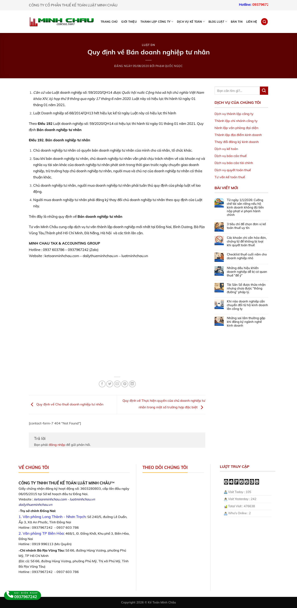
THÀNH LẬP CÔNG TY (156, 21)
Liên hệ (251, 21)
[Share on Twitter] (109, 384)
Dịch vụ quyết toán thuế (232, 170)
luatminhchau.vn (82, 499)
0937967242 (268, 4)
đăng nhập (57, 445)
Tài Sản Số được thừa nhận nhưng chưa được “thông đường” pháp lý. (246, 288)
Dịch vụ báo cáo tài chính (233, 163)
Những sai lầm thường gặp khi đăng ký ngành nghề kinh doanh (246, 321)
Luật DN (148, 45)
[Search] (264, 21)
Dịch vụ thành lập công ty (233, 114)
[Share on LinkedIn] (132, 384)
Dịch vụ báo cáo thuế (230, 156)
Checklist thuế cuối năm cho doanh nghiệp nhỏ (247, 256)
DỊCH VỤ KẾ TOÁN (191, 21)
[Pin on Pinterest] (124, 384)
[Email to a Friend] (117, 384)
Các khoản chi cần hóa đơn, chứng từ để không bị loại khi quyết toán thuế (246, 241)
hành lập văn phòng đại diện (236, 128)
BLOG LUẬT (218, 21)
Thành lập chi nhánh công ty (236, 121)
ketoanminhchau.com (50, 499)
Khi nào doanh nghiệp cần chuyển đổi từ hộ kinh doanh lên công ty (247, 305)
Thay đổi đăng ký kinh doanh (236, 142)
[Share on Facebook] (102, 384)
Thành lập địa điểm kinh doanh (238, 135)
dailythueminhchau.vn (35, 505)
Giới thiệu (129, 21)
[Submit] (264, 91)
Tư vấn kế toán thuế (229, 177)
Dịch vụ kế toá (225, 149)
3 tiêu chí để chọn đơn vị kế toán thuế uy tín (246, 226)
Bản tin (237, 21)
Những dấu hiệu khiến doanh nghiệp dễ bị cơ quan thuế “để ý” (247, 271)
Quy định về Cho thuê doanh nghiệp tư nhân (66, 404)
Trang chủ (109, 21)
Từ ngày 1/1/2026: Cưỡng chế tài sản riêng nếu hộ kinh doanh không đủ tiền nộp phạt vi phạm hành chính (245, 207)
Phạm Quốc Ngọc (169, 66)
